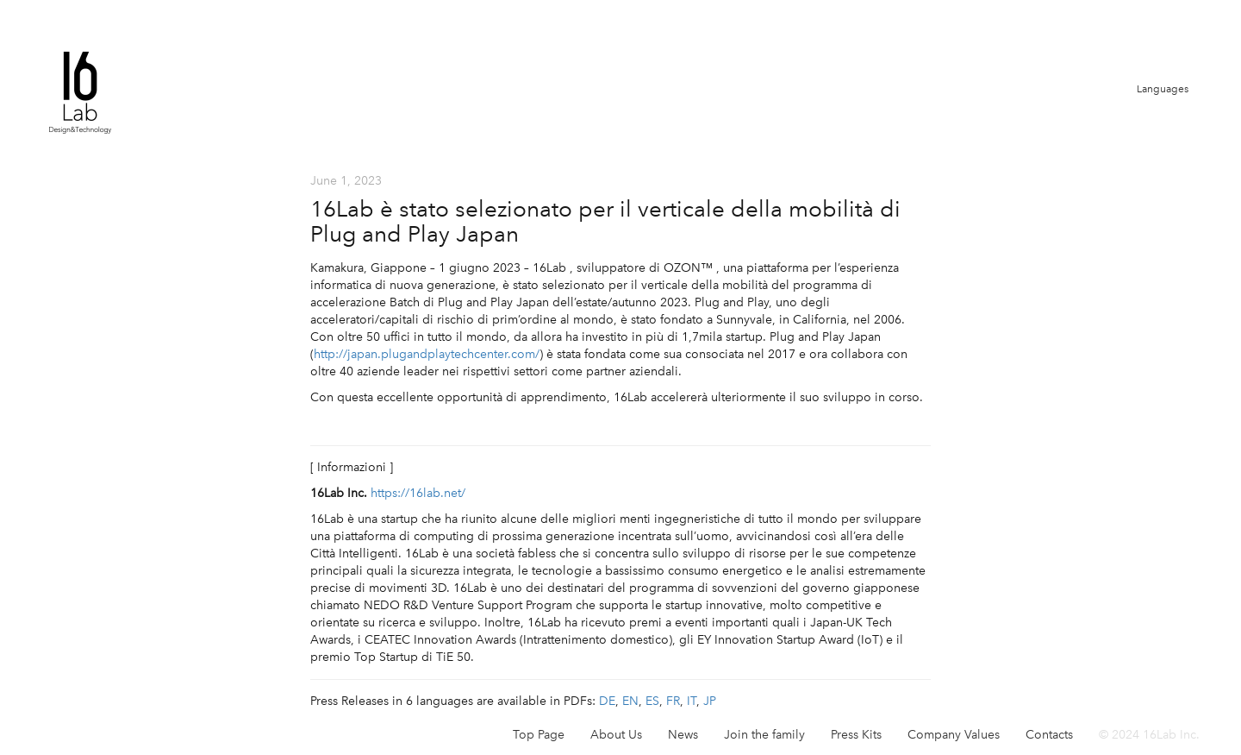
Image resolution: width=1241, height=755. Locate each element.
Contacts (1049, 734)
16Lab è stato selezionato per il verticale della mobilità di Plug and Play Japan (605, 221)
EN (630, 701)
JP (709, 701)
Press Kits (856, 734)
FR (673, 701)
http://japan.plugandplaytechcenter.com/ (426, 354)
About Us (616, 734)
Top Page (538, 734)
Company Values (953, 734)
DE (607, 701)
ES (652, 701)
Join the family (764, 734)
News (683, 734)
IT (691, 701)
